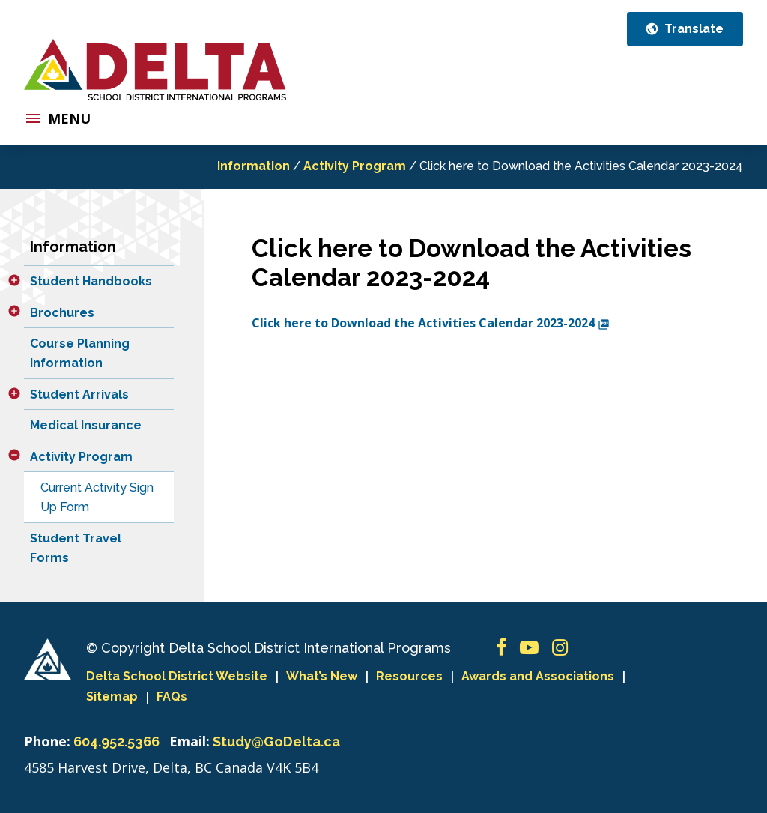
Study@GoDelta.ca (276, 741)
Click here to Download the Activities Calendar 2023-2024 (431, 323)
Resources (409, 676)
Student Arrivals (79, 394)
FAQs (172, 696)
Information (253, 166)
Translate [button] (692, 29)
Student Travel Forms (75, 548)
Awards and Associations (537, 676)
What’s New (321, 676)
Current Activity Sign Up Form (97, 497)
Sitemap (112, 696)
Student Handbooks (91, 281)
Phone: (47, 741)
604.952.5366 (116, 741)
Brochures (62, 313)
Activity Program (354, 166)
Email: (189, 741)
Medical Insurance (86, 425)
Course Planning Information (80, 353)
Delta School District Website (176, 676)
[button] (14, 280)
